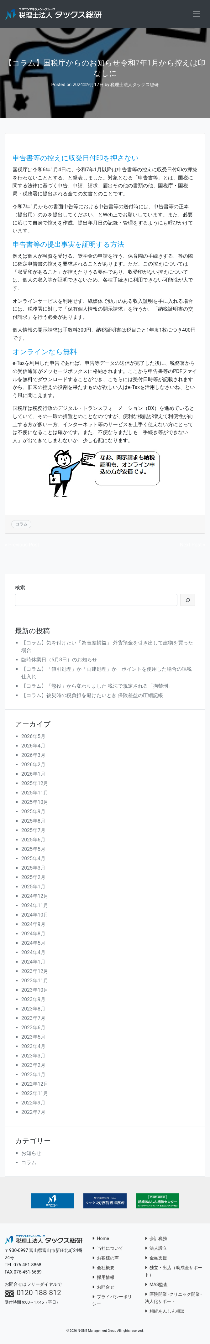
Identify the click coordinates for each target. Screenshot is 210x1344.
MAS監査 (156, 1285)
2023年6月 (33, 1028)
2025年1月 (33, 887)
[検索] (188, 600)
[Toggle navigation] (196, 14)
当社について (107, 1248)
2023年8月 (33, 1009)
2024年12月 (34, 897)
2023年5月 (33, 1038)
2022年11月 (34, 1094)
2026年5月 (33, 737)
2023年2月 (33, 1066)
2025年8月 (33, 821)
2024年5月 (33, 944)
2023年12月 (34, 972)
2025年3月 (33, 868)
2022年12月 (34, 1085)
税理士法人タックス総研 (134, 85)
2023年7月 (33, 1019)
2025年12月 (34, 784)
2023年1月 (33, 1075)
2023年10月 (34, 991)
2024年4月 (33, 953)
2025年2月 (33, 878)
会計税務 (156, 1239)
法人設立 (156, 1248)
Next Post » (192, 545)
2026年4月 (33, 746)
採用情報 (103, 1277)
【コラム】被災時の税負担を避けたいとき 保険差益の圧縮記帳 (92, 696)
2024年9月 (33, 925)
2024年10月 (34, 915)
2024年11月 (34, 906)
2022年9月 (33, 1103)
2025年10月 (34, 803)
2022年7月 (33, 1113)
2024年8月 (33, 934)
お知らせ (31, 1154)
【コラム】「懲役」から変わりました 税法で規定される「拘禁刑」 (97, 687)
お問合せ (103, 1287)
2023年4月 (33, 1047)
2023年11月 (34, 981)
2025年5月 (33, 850)
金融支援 (156, 1258)
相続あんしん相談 (165, 1311)
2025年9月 (33, 812)
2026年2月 (33, 765)
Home (100, 1239)
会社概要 (103, 1268)
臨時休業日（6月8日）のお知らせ (59, 660)
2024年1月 (33, 962)
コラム (21, 524)
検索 (20, 588)
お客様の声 (105, 1258)
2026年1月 (33, 775)
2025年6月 (33, 840)
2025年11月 (34, 793)
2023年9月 (33, 1000)
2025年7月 (33, 831)
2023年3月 (33, 1056)
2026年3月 (33, 756)
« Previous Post (22, 545)
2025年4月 (33, 859)
